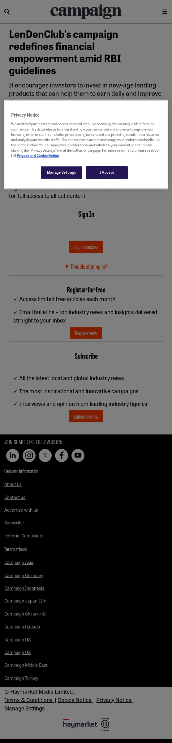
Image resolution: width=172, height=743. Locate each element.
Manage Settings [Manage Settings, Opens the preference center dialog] (61, 172)
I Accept (107, 172)
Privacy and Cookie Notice (38, 155)
